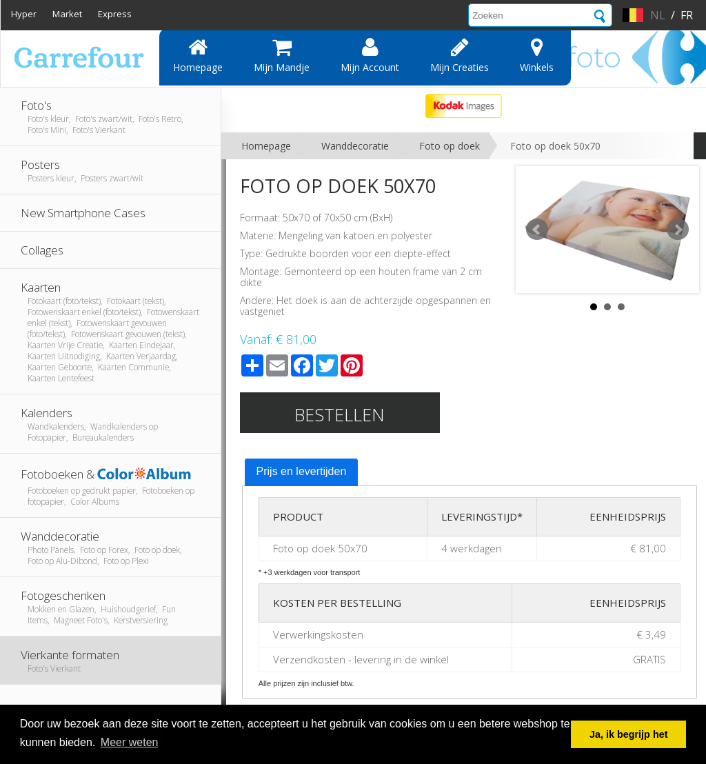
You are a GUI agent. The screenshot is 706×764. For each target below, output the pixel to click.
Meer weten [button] (130, 742)
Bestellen (339, 414)
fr (686, 15)
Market (67, 14)
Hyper (24, 14)
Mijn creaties (459, 55)
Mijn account (370, 55)
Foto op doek (449, 145)
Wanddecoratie (355, 145)
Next (678, 230)
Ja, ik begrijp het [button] (628, 734)
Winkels (537, 55)
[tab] (302, 472)
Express (115, 14)
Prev (537, 230)
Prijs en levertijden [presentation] (301, 471)
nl (657, 15)
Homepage (198, 55)
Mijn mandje (282, 55)
